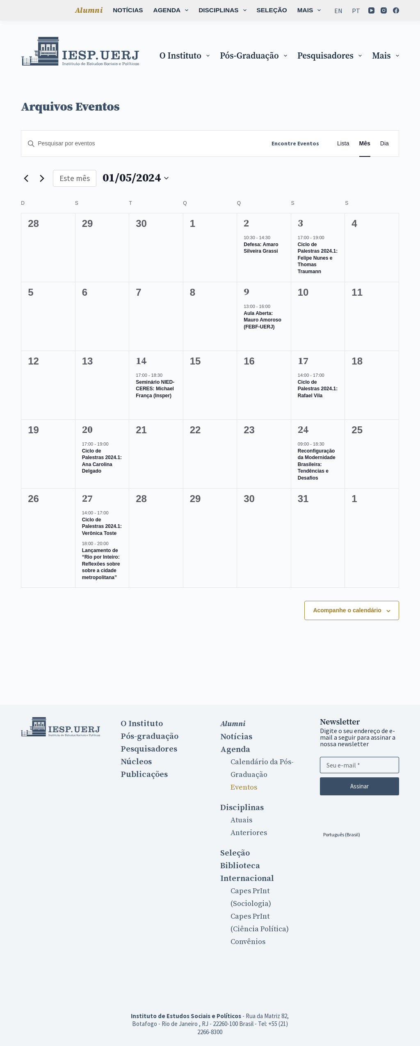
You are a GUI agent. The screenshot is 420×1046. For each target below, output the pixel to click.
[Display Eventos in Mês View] (364, 143)
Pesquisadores (331, 55)
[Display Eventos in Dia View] (384, 143)
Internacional (247, 878)
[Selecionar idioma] (341, 834)
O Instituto (186, 55)
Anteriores (249, 833)
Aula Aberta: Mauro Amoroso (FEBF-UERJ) (262, 320)
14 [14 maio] (141, 361)
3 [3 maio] (300, 223)
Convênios (248, 941)
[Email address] (359, 765)
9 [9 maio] (246, 292)
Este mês (74, 178)
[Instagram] (384, 4)
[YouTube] (372, 4)
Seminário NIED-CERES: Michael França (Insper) (155, 388)
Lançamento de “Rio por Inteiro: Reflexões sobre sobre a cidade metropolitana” (101, 564)
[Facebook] (372, 17)
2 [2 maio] (246, 223)
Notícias (83, 10)
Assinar (359, 786)
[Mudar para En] (339, 10)
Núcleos (136, 761)
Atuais (241, 820)
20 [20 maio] (87, 430)
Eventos (244, 787)
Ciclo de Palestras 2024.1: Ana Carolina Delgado (102, 461)
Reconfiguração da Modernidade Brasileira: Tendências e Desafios (317, 464)
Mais (314, 10)
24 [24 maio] (303, 430)
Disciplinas (179, 10)
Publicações (144, 774)
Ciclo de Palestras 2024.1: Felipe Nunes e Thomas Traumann (318, 258)
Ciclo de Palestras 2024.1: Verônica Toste (102, 526)
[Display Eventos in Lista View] (343, 143)
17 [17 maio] (303, 361)
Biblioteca (272, 10)
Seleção (227, 10)
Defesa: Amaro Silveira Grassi (261, 248)
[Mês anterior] (26, 178)
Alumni (44, 10)
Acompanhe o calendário (347, 610)
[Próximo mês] (42, 178)
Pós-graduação (255, 55)
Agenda (127, 10)
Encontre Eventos (295, 143)
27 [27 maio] (87, 499)
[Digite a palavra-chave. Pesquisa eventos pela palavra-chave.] (142, 143)
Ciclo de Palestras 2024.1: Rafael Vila (318, 388)
